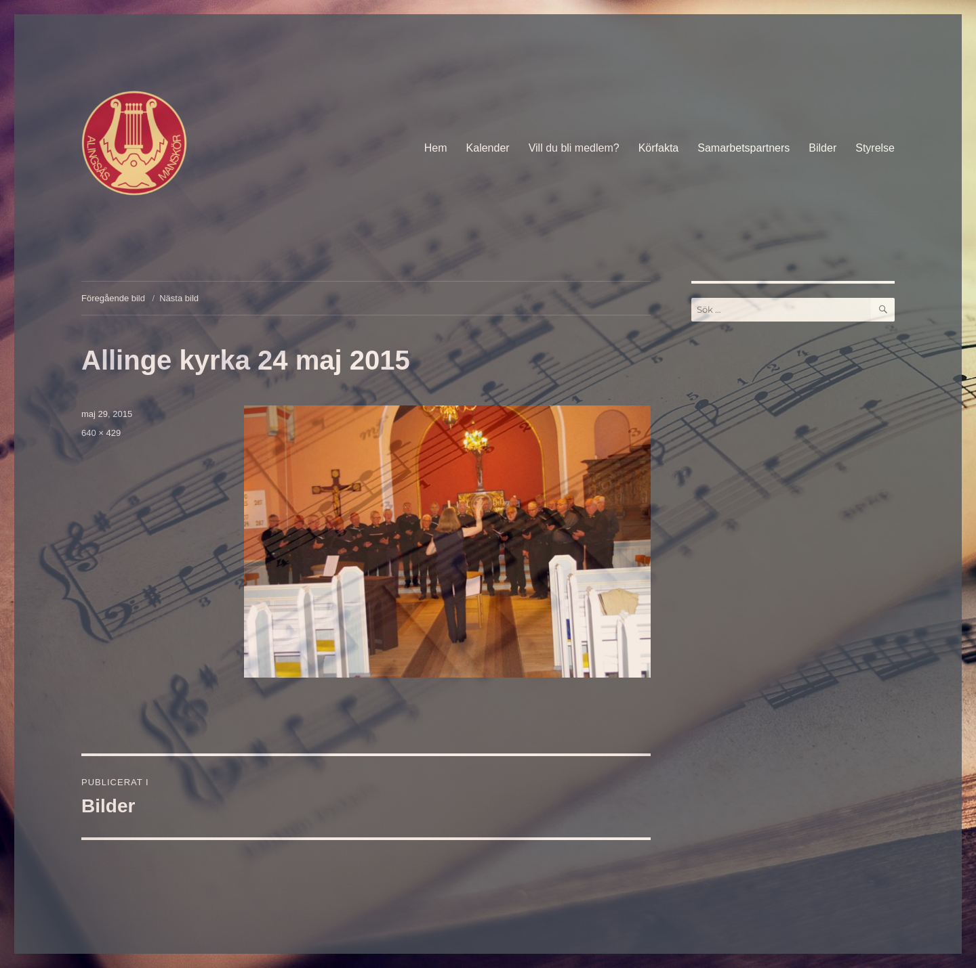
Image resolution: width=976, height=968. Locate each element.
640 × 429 (101, 433)
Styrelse (875, 148)
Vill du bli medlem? (574, 148)
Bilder (822, 148)
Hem (435, 148)
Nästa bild (179, 298)
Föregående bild (113, 298)
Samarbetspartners (743, 148)
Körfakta (658, 148)
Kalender (488, 148)
